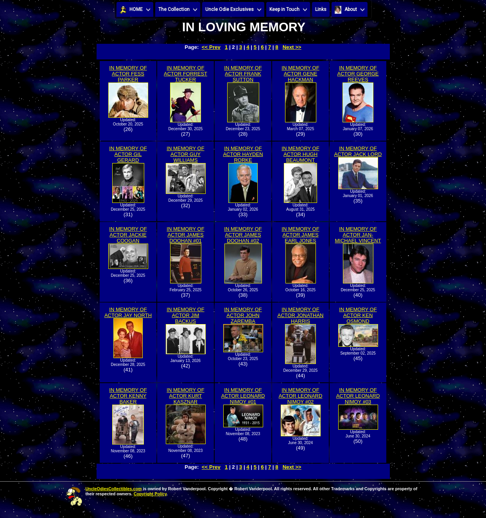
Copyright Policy (150, 493)
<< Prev (211, 47)
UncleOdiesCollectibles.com (113, 488)
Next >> (292, 47)
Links (320, 9)
